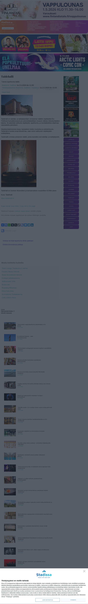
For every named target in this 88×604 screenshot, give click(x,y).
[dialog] (44, 586)
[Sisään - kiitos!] (84, 571)
